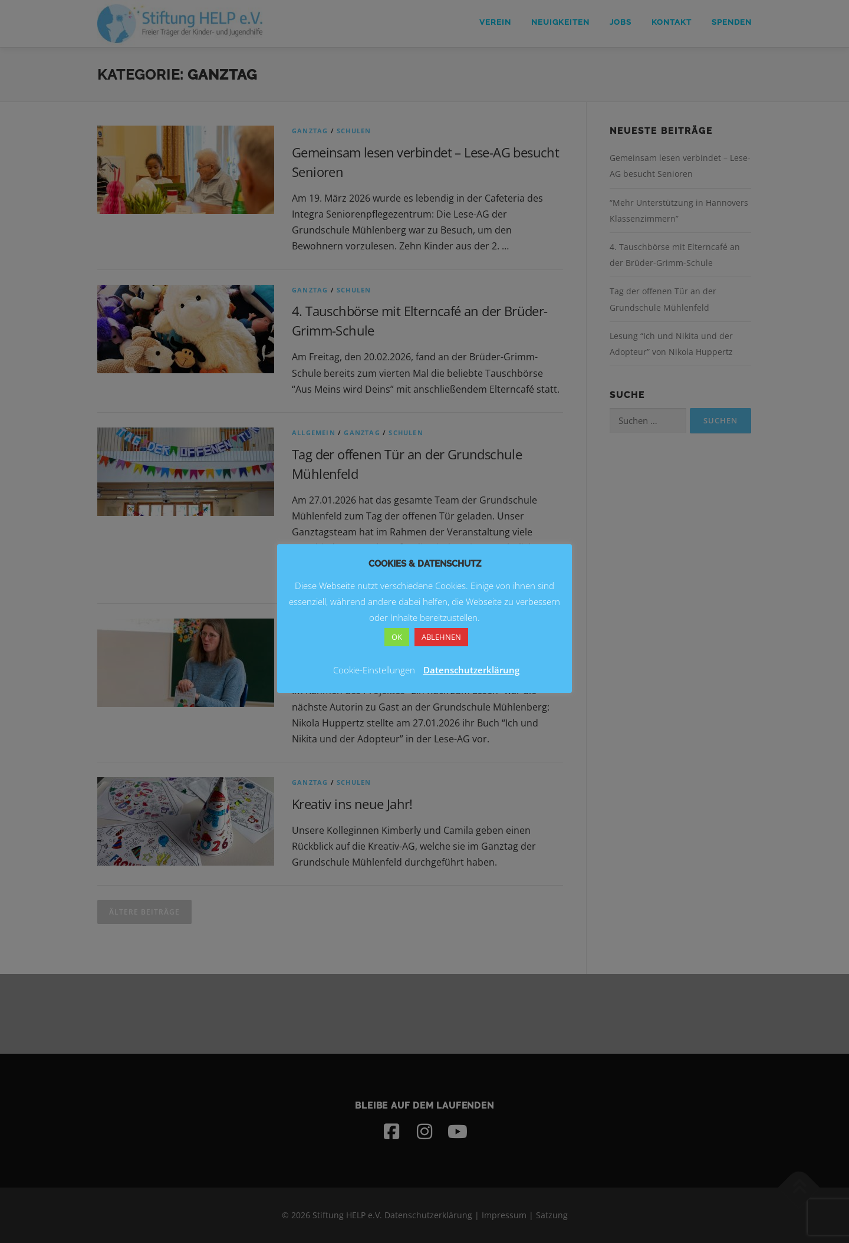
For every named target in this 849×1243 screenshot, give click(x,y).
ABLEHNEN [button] (441, 637)
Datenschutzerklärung (471, 670)
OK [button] (396, 637)
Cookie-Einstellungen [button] (374, 670)
